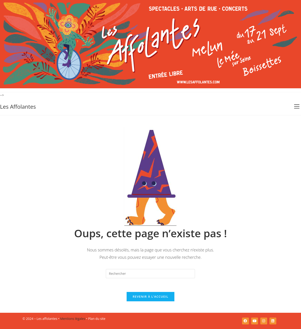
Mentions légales (72, 318)
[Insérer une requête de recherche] (150, 273)
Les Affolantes (18, 106)
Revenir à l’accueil (150, 296)
